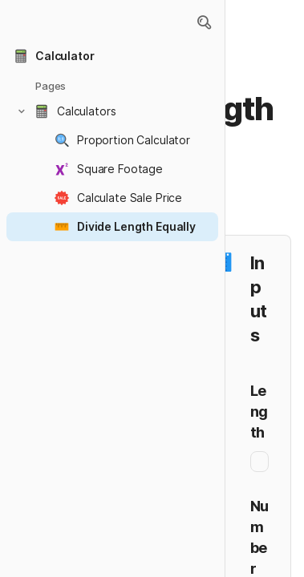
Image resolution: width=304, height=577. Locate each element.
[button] (204, 22)
